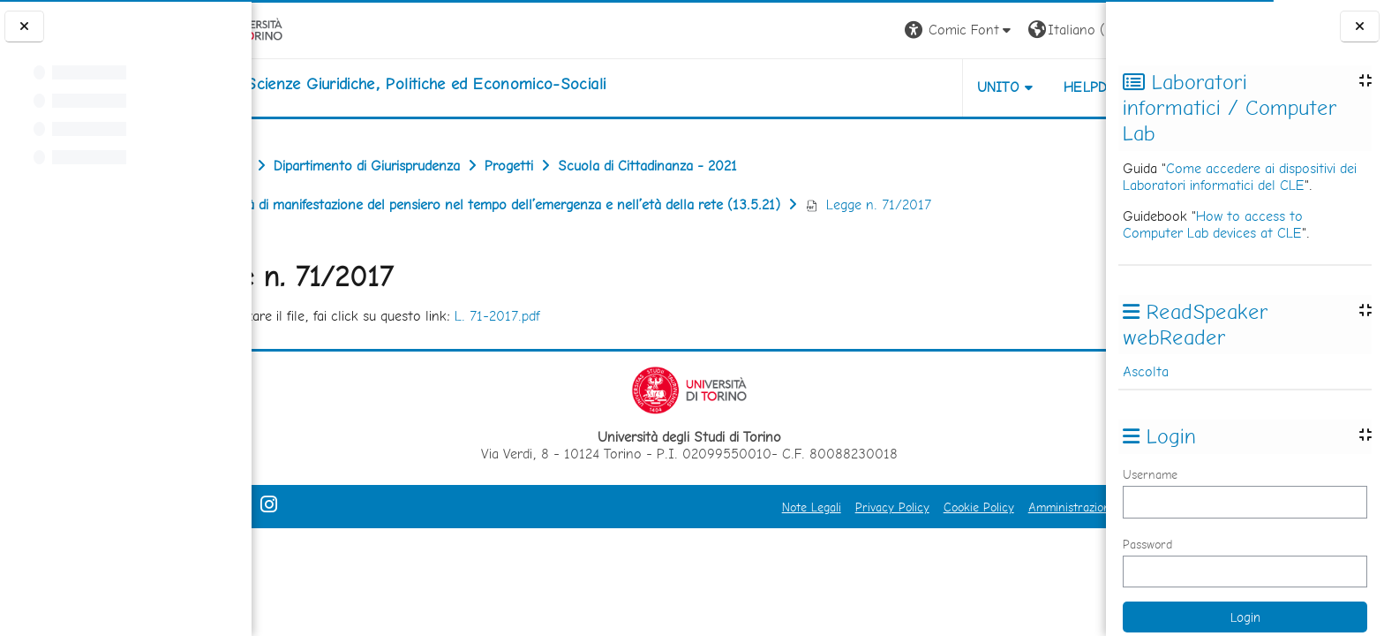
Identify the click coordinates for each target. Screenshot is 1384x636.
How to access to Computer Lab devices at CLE (1213, 224)
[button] (860, 30)
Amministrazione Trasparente (1007, 507)
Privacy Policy (793, 507)
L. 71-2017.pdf (576, 315)
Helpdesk (999, 87)
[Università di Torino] (307, 28)
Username (1150, 474)
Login (1075, 29)
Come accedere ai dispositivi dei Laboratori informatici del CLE (1240, 176)
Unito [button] (899, 87)
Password (1147, 544)
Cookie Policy (879, 507)
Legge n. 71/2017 (947, 204)
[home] (470, 84)
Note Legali (711, 507)
